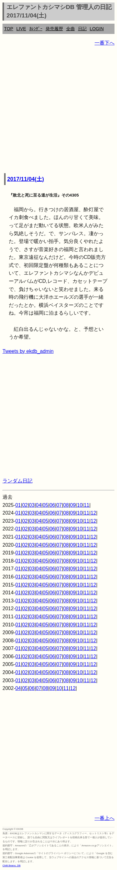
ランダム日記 (17, 480)
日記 (82, 28)
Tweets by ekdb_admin (28, 351)
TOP (8, 28)
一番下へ (105, 42)
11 (86, 505)
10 (80, 505)
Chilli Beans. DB (11, 865)
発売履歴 (54, 28)
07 (59, 505)
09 (73, 505)
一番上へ (105, 818)
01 (18, 505)
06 (52, 505)
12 (93, 513)
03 (32, 505)
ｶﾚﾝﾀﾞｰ (35, 28)
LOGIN (97, 28)
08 (66, 505)
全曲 (70, 28)
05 (45, 505)
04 (38, 505)
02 (25, 505)
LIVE (21, 28)
